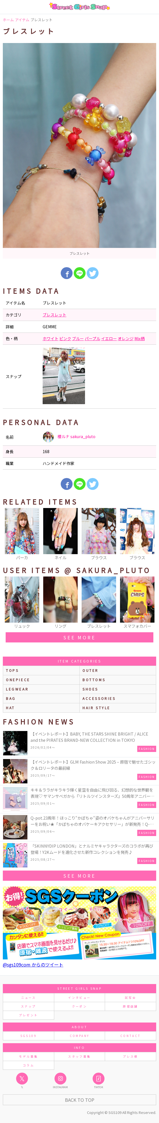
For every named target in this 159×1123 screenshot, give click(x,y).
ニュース (28, 997)
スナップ (28, 1006)
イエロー (109, 338)
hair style (96, 707)
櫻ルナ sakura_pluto (69, 437)
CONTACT (130, 1036)
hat (10, 707)
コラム (28, 1065)
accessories (99, 698)
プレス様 (130, 1056)
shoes (90, 689)
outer (90, 670)
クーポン (79, 1006)
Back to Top (79, 1099)
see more (79, 637)
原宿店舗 (130, 1006)
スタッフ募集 (79, 1056)
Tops (12, 670)
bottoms (93, 679)
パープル (92, 338)
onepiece (18, 679)
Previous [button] (10, 534)
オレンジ (126, 338)
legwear (17, 689)
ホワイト (50, 338)
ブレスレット (54, 315)
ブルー (78, 338)
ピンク (65, 338)
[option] (79, 151)
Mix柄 (139, 338)
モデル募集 (28, 1056)
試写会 (130, 997)
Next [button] (149, 534)
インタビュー (79, 997)
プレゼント (28, 1015)
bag (11, 698)
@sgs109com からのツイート (33, 964)
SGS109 (28, 1036)
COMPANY (80, 1036)
